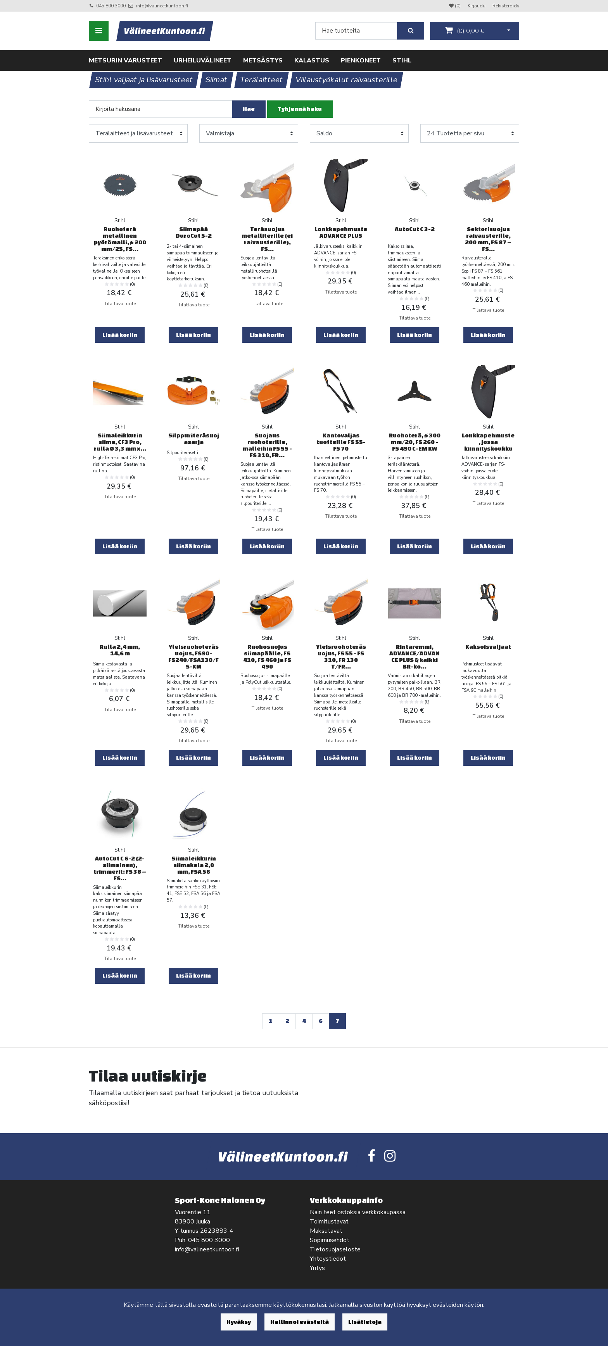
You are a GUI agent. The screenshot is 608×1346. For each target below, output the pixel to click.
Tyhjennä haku (300, 108)
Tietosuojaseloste (335, 1249)
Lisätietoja (365, 1321)
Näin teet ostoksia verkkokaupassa (358, 1212)
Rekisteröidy (505, 6)
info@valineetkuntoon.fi (162, 6)
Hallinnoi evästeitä (299, 1321)
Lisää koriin (119, 335)
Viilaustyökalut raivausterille (347, 79)
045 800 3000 (111, 6)
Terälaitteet (261, 79)
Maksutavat (326, 1231)
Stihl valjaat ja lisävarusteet (144, 79)
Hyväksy (238, 1321)
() (464, 30)
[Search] (356, 31)
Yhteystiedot (328, 1258)
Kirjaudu (477, 6)
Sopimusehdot (329, 1240)
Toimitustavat (329, 1221)
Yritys (317, 1268)
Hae (249, 108)
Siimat (217, 79)
